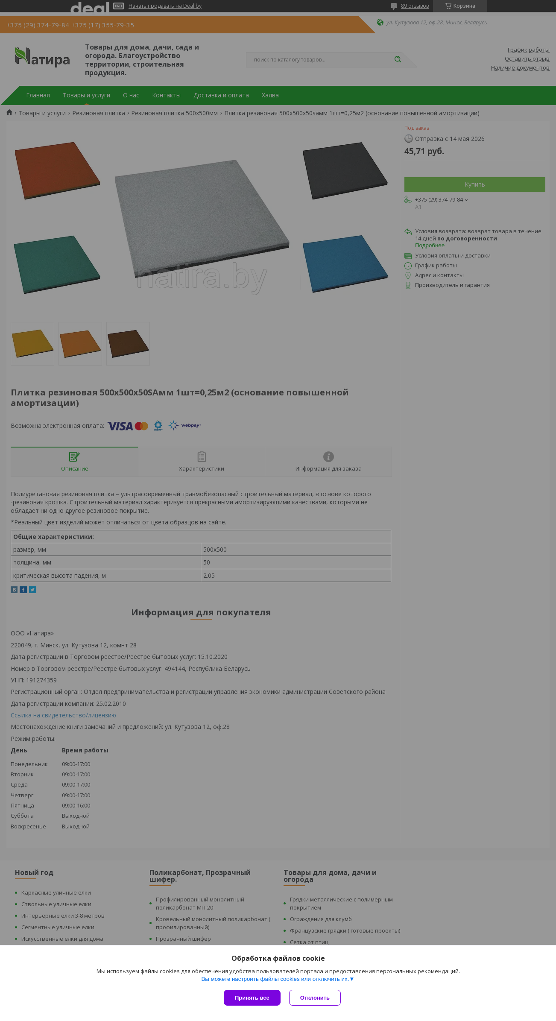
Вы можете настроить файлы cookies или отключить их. (275, 979)
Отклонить (315, 998)
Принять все (252, 998)
